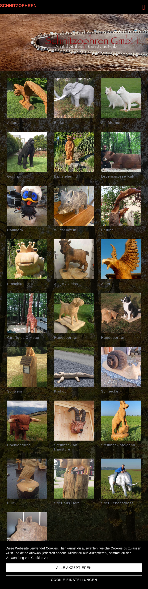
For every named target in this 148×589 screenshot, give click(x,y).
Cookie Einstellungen (74, 580)
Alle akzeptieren (74, 568)
